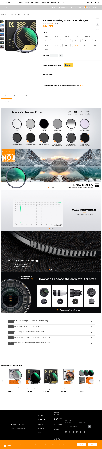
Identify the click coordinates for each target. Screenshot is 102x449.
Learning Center (35, 2)
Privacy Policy (58, 424)
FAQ (54, 7)
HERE (82, 85)
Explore (27, 2)
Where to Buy (55, 2)
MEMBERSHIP (41, 419)
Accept (82, 444)
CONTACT (40, 415)
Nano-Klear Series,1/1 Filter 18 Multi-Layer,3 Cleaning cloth (15, 389)
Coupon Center (63, 7)
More (62, 2)
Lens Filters (11, 14)
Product (20, 2)
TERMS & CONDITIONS (57, 429)
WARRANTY (41, 428)
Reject (92, 444)
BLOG (39, 437)
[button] (51, 321)
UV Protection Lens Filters (23, 14)
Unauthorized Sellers (58, 419)
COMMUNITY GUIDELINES (57, 439)
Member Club (45, 2)
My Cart (87, 7)
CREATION (40, 424)
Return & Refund (59, 434)
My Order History (76, 7)
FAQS (39, 432)
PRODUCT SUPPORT (56, 413)
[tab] (48, 187)
